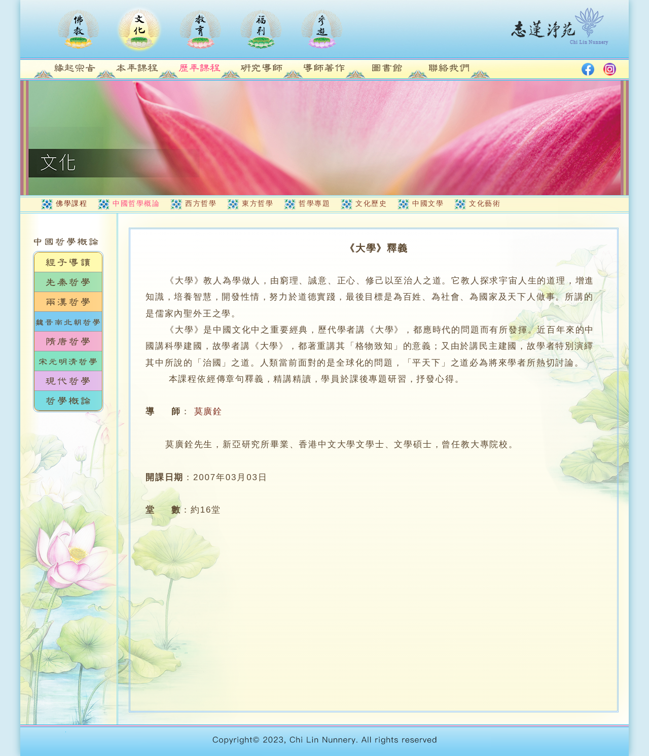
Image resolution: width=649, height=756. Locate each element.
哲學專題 (314, 203)
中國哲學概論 (136, 203)
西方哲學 (201, 203)
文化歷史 (371, 203)
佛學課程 (71, 203)
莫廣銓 (208, 411)
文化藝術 (484, 203)
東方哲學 (257, 203)
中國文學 (428, 203)
